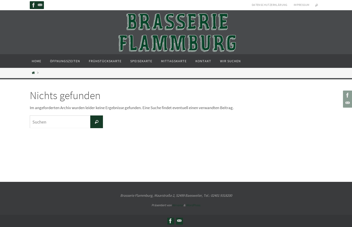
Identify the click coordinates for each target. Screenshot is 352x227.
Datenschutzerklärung (269, 5)
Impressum (302, 5)
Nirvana (177, 205)
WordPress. (193, 205)
